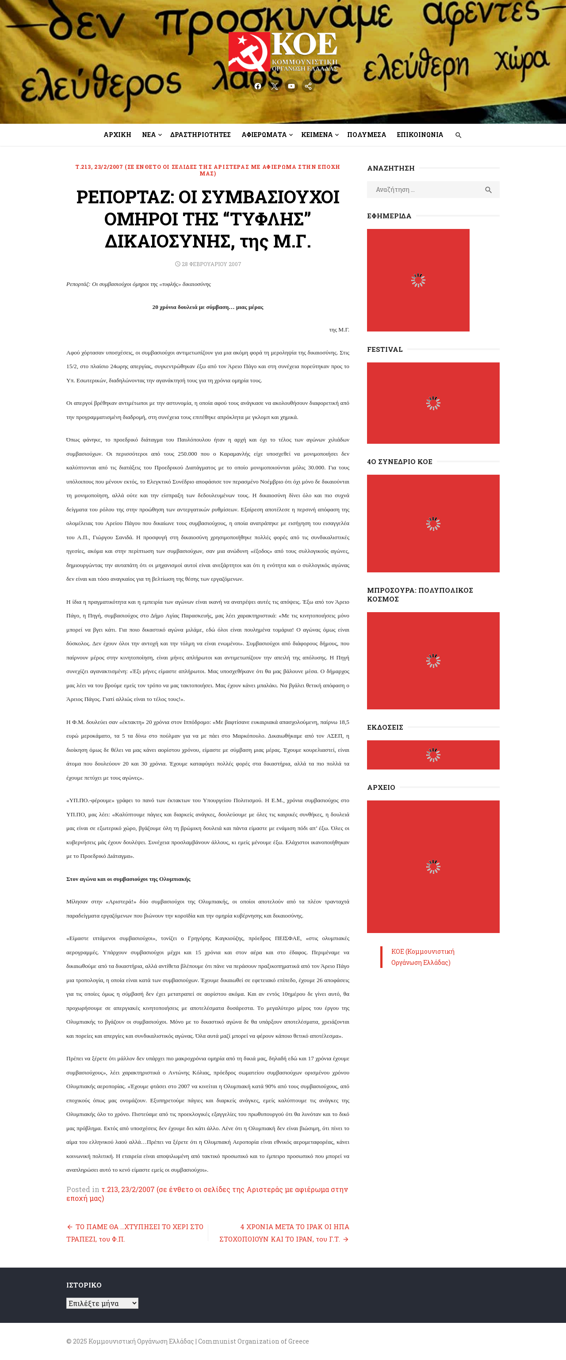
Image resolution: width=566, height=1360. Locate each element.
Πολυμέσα (366, 134)
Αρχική (117, 134)
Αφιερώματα (264, 134)
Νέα (149, 134)
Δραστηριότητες (200, 134)
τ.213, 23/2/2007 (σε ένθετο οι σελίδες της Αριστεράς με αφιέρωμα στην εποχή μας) (207, 170)
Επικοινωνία (420, 134)
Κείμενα (317, 134)
